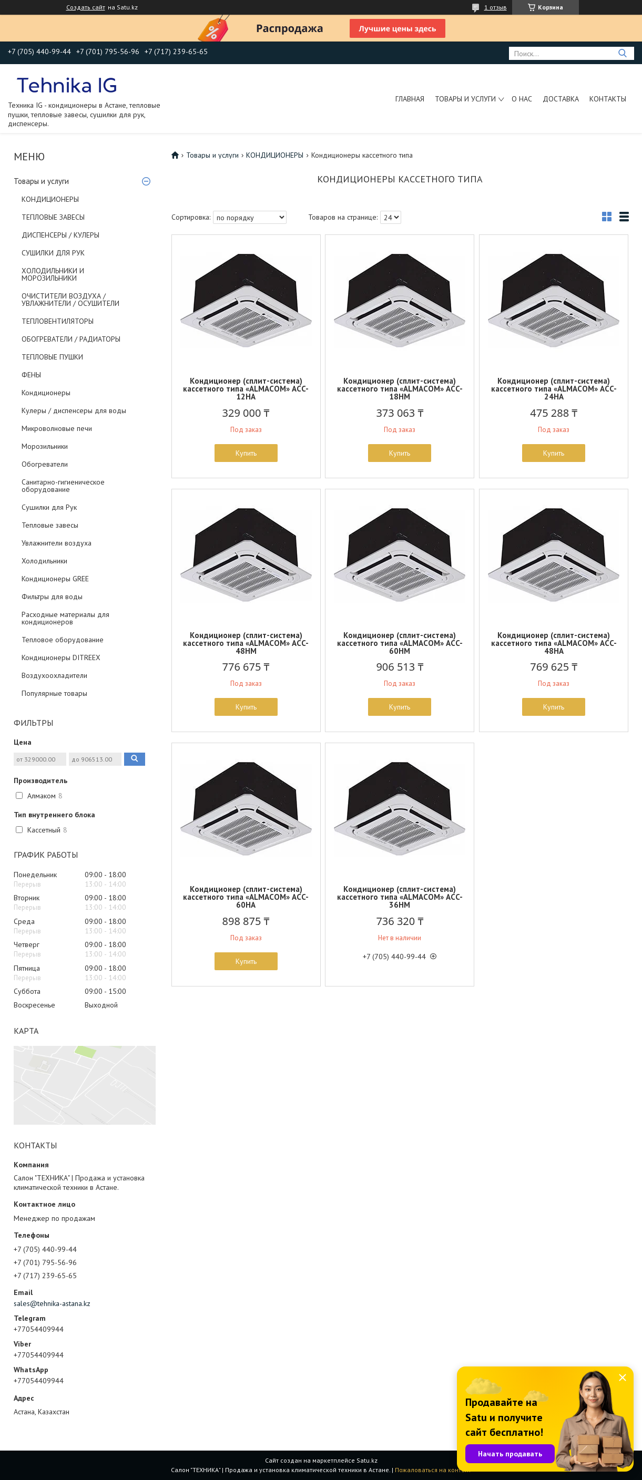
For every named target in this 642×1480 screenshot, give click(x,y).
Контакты (607, 99)
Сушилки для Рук (49, 507)
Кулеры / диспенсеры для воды (74, 410)
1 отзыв (495, 7)
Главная (409, 99)
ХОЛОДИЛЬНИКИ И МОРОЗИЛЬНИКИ (53, 274)
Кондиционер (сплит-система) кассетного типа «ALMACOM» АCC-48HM (246, 643)
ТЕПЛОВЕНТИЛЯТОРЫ (58, 321)
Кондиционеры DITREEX (61, 657)
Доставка (561, 99)
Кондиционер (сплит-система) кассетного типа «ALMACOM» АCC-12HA (246, 388)
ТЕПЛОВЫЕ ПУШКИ (52, 357)
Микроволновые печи (57, 428)
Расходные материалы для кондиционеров (65, 618)
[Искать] (622, 53)
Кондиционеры (46, 392)
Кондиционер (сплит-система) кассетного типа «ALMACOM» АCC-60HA (246, 897)
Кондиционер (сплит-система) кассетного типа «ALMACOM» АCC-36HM (400, 897)
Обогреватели (45, 464)
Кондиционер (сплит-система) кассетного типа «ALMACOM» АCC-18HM (400, 388)
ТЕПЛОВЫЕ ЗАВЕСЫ (53, 217)
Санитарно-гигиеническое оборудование (63, 485)
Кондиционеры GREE (55, 578)
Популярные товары (54, 693)
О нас (522, 99)
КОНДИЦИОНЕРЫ (50, 199)
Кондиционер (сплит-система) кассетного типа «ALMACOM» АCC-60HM (400, 643)
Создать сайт (85, 7)
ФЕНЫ (31, 374)
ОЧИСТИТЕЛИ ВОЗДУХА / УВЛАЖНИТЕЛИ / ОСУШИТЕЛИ (70, 299)
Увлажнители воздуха (56, 543)
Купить (246, 453)
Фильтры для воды (52, 596)
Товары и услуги (465, 99)
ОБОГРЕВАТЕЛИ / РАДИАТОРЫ (71, 339)
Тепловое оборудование (63, 639)
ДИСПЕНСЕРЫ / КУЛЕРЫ (60, 235)
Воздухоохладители (54, 675)
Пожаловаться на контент (433, 1470)
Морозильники (45, 446)
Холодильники (44, 561)
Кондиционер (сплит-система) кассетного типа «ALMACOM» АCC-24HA (554, 388)
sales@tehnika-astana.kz (52, 1303)
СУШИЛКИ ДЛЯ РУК (53, 253)
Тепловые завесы (50, 525)
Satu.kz (367, 1460)
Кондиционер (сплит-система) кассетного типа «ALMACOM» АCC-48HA (554, 643)
